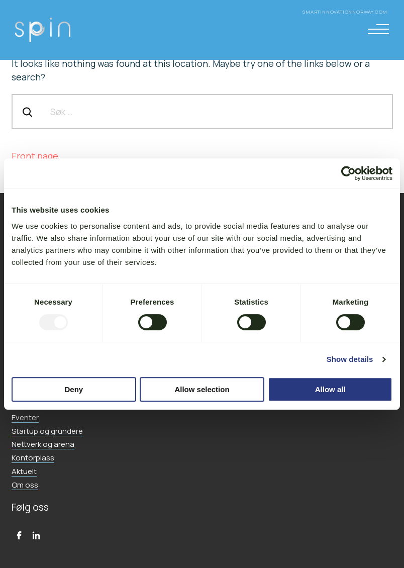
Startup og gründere (47, 431)
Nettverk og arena (43, 444)
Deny (73, 389)
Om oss (25, 485)
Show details (350, 359)
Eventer (25, 417)
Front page (35, 156)
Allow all (330, 389)
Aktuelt (24, 471)
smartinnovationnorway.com (345, 12)
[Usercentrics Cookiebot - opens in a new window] (348, 173)
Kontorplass (33, 457)
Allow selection (201, 389)
